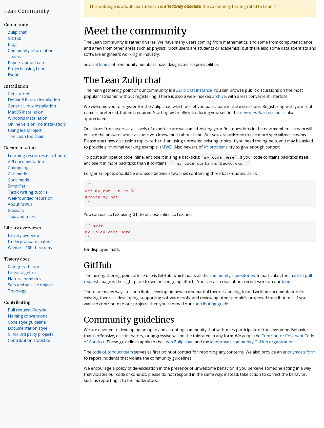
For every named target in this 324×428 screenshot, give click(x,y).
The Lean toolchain (26, 136)
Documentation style (27, 328)
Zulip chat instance (194, 90)
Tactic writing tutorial (28, 192)
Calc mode (17, 174)
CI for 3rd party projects (30, 334)
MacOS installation (25, 112)
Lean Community (26, 11)
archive (219, 96)
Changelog (18, 168)
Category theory (23, 266)
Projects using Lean (26, 68)
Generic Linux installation (32, 106)
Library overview (23, 235)
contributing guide (210, 304)
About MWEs (20, 204)
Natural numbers (24, 279)
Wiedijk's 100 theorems (30, 247)
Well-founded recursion (30, 198)
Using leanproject (25, 130)
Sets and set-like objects (31, 285)
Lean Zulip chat (178, 342)
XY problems (216, 147)
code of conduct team (112, 352)
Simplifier (17, 186)
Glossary (16, 210)
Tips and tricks (22, 216)
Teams (14, 56)
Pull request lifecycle (27, 310)
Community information (30, 50)
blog (286, 281)
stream (260, 112)
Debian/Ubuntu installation (34, 100)
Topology (17, 291)
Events (14, 75)
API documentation (26, 161)
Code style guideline (27, 322)
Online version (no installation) (37, 124)
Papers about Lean (26, 62)
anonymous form (299, 352)
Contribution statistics (29, 340)
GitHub (14, 38)
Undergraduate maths (29, 241)
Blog (12, 44)
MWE (166, 147)
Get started (18, 94)
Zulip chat (17, 32)
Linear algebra (22, 272)
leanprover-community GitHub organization (252, 342)
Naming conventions (27, 316)
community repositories (232, 275)
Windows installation (27, 118)
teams (104, 64)
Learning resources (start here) (38, 155)
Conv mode (18, 180)
